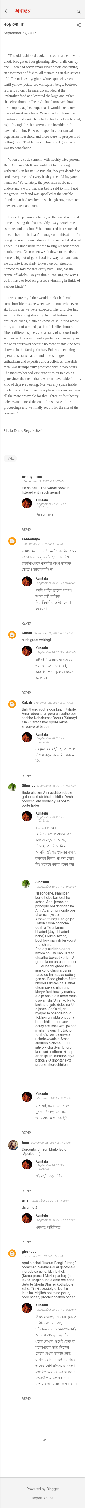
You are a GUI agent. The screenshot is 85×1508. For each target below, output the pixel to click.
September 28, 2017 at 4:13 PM (56, 1220)
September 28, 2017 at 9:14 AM (53, 702)
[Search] (78, 12)
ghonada (29, 1251)
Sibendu (28, 785)
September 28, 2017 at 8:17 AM (53, 633)
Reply (26, 529)
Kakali (27, 633)
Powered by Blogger (42, 1489)
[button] (78, 25)
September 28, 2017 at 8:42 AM (56, 583)
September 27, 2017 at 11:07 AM (44, 481)
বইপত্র (10, 458)
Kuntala (41, 500)
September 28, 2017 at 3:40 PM (50, 1200)
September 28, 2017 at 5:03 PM (43, 1256)
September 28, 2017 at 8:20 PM (56, 1309)
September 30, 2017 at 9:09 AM (56, 886)
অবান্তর (23, 11)
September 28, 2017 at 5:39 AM (43, 543)
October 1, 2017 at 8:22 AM (54, 1098)
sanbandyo (31, 539)
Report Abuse (42, 1498)
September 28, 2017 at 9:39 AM (56, 785)
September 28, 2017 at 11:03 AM (51, 1142)
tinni (25, 1142)
